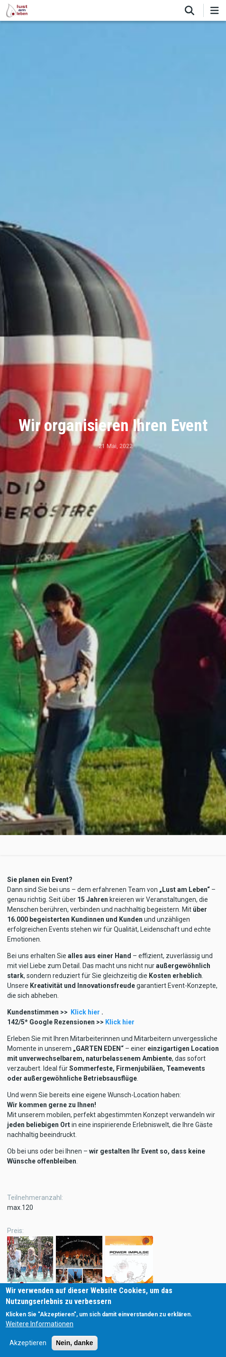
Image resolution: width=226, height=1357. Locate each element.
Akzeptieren (27, 1343)
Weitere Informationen (39, 1324)
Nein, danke (74, 1343)
